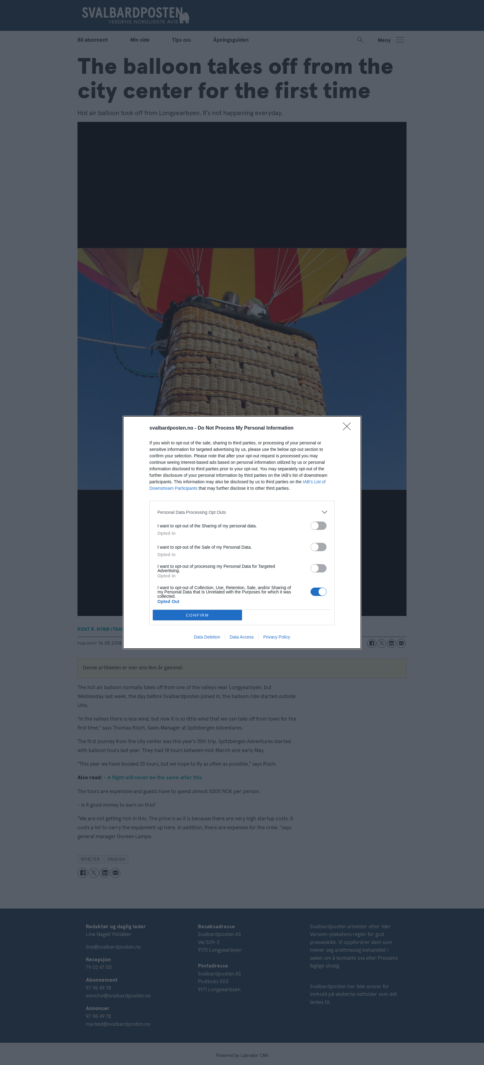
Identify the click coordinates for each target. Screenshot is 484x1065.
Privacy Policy (276, 636)
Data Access (242, 636)
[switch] (319, 526)
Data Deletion (207, 636)
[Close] (349, 428)
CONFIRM (197, 615)
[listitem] (242, 512)
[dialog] (242, 532)
